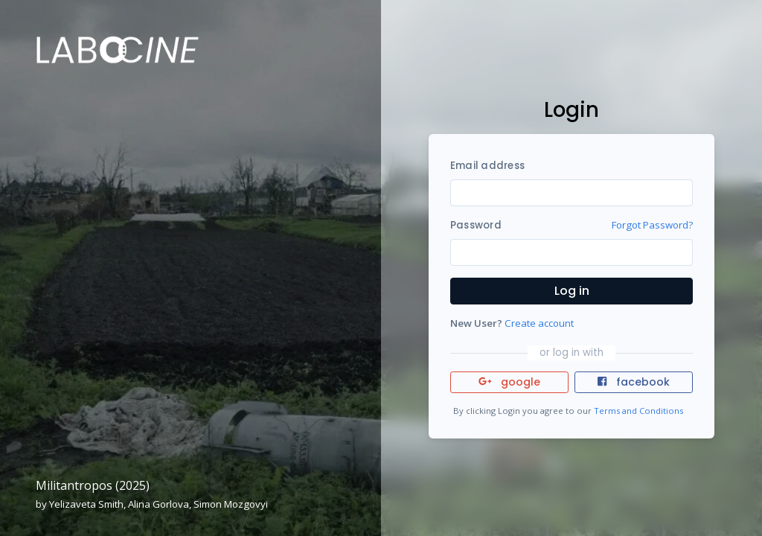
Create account (539, 323)
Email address (487, 166)
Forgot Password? (652, 225)
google (509, 381)
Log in (571, 290)
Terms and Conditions (638, 410)
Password (476, 225)
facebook (633, 381)
